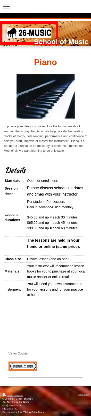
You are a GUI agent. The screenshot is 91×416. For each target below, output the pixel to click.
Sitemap (18, 395)
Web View (83, 394)
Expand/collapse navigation (45, 6)
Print (7, 395)
